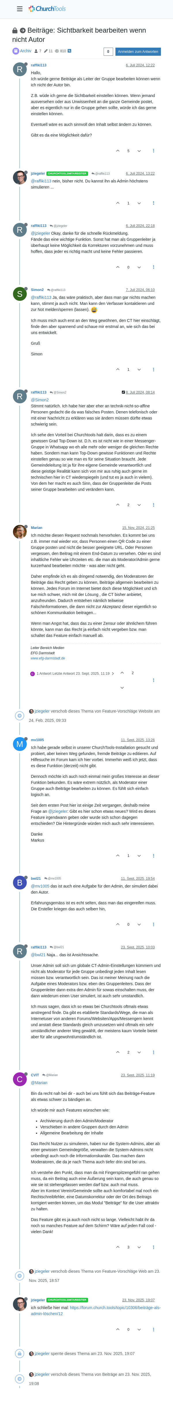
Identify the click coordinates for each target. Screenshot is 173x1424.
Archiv (25, 51)
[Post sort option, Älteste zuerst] (108, 52)
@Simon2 (58, 392)
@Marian (50, 1075)
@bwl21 (57, 947)
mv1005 (37, 740)
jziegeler (38, 174)
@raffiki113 (101, 173)
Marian (36, 528)
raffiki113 (39, 65)
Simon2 (37, 290)
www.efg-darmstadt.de (48, 658)
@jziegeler (58, 226)
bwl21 (36, 879)
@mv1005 (52, 878)
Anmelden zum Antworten (138, 52)
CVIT (35, 1075)
